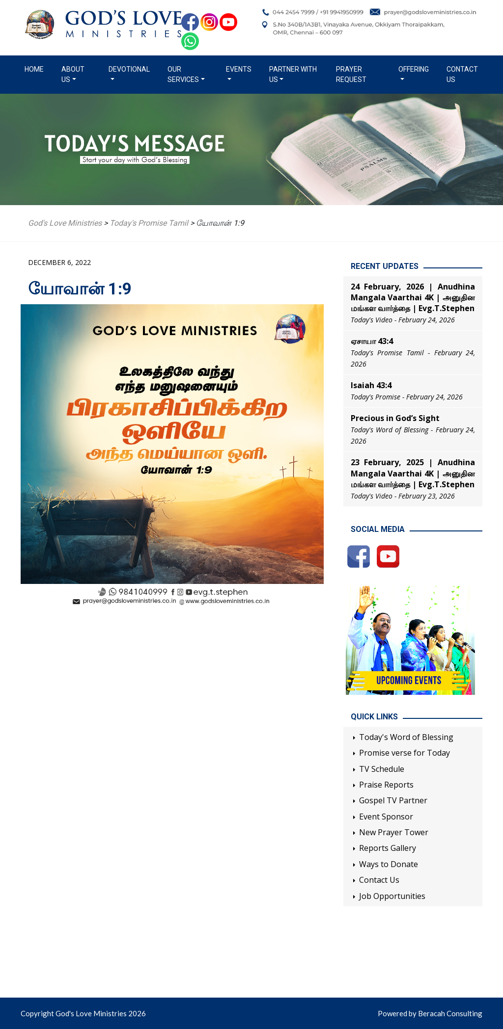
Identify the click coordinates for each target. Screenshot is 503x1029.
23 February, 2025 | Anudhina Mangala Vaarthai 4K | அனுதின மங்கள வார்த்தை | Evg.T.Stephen (413, 473)
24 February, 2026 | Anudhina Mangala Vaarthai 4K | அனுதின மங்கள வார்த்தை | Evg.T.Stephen (413, 297)
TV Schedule (381, 769)
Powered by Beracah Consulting (430, 1013)
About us (72, 74)
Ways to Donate (388, 864)
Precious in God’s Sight (395, 418)
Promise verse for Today (404, 752)
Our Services (183, 74)
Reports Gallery (387, 848)
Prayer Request (351, 74)
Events (239, 69)
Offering (413, 69)
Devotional (129, 69)
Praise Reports (386, 784)
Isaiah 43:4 (371, 385)
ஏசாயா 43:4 (372, 341)
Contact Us (462, 74)
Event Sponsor (386, 816)
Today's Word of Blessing (406, 737)
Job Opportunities (392, 896)
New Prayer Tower (393, 832)
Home (36, 68)
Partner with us (293, 74)
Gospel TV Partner (393, 800)
